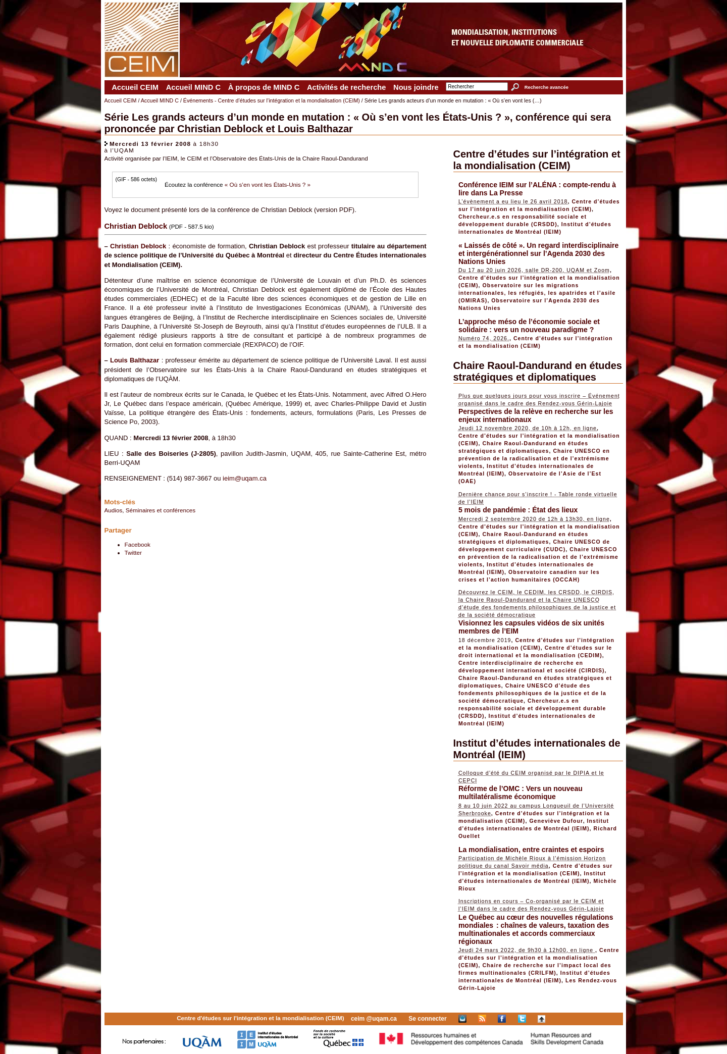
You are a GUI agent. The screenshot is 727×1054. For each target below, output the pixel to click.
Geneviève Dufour (556, 821)
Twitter (133, 552)
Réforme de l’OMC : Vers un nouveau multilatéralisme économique (520, 792)
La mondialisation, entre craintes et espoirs (531, 850)
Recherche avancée (546, 87)
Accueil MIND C (193, 87)
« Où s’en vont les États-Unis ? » (267, 184)
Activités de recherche (346, 87)
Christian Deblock (138, 246)
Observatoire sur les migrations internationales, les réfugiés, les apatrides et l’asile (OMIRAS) (537, 292)
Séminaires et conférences (160, 510)
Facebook (137, 544)
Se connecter (427, 1018)
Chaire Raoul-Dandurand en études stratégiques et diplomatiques (537, 371)
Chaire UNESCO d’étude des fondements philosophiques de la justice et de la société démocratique (532, 693)
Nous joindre (416, 87)
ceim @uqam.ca (374, 1018)
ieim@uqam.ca (245, 478)
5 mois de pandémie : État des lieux (518, 510)
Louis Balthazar (134, 360)
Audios (114, 510)
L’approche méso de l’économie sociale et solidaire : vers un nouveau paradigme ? (529, 326)
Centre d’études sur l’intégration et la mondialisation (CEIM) (536, 159)
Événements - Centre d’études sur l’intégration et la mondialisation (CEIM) (271, 100)
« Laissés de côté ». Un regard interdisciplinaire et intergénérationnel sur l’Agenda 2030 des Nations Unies (538, 253)
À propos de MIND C (264, 87)
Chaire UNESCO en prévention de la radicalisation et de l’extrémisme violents (534, 458)
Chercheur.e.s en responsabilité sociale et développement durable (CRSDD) (532, 708)
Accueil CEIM (135, 87)
